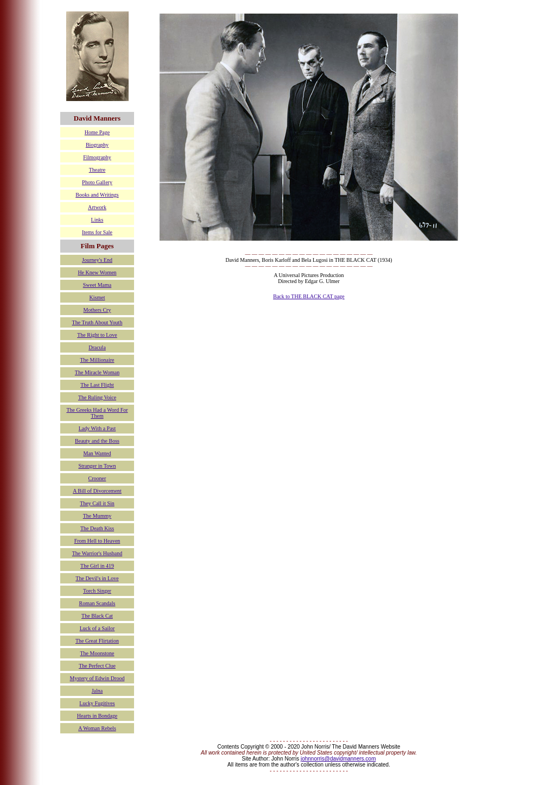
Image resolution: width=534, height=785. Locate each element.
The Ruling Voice (97, 397)
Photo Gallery (97, 182)
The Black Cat (97, 616)
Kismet (97, 297)
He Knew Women (97, 272)
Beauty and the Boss (97, 441)
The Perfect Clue (97, 666)
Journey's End (97, 260)
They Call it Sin (97, 503)
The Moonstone (97, 653)
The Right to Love (97, 335)
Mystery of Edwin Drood (97, 678)
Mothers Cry (97, 310)
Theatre (97, 170)
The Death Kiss (97, 528)
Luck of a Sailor (97, 628)
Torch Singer (97, 591)
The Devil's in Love (96, 578)
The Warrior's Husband (97, 553)
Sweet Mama (97, 285)
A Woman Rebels (97, 728)
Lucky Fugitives (97, 703)
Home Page (97, 132)
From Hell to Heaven (97, 541)
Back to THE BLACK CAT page (309, 296)
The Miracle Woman (97, 372)
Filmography (97, 157)
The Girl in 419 (97, 566)
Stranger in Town (97, 466)
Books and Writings (96, 195)
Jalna (97, 691)
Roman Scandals (97, 603)
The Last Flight (97, 385)
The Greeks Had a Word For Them (97, 413)
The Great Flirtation (97, 641)
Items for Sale (97, 232)
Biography (97, 145)
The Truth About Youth (97, 322)
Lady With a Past (97, 428)
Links (97, 220)
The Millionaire (97, 360)
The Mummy (97, 516)
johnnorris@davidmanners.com (338, 759)
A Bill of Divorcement (97, 491)
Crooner (97, 478)
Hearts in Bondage (97, 716)
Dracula (97, 347)
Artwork (97, 207)
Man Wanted (97, 453)
